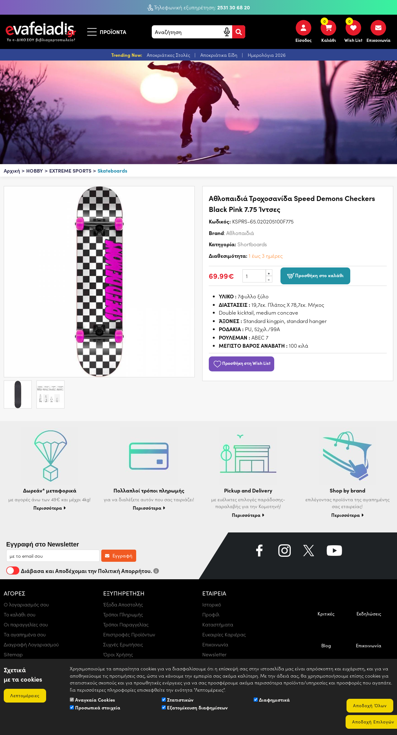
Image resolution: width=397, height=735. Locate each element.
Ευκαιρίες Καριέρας (224, 634)
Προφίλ (210, 614)
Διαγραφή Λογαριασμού (31, 644)
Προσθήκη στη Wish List (241, 363)
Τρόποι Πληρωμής (123, 614)
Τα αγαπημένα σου (25, 634)
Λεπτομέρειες (25, 695)
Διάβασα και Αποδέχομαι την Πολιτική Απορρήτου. (82, 570)
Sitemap (13, 654)
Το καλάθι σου (20, 614)
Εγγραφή (118, 555)
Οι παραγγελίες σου (26, 624)
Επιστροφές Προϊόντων (129, 634)
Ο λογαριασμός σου (26, 604)
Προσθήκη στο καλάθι (315, 276)
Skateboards (112, 170)
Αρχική (12, 170)
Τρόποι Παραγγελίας (126, 624)
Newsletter (214, 654)
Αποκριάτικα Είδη (219, 55)
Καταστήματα (217, 624)
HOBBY (34, 170)
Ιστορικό (211, 604)
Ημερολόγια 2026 (267, 55)
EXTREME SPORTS (70, 170)
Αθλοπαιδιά (240, 232)
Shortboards (252, 244)
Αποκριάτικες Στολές (169, 55)
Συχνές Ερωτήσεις (123, 644)
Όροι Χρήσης (118, 654)
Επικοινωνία (215, 644)
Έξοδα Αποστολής (123, 604)
